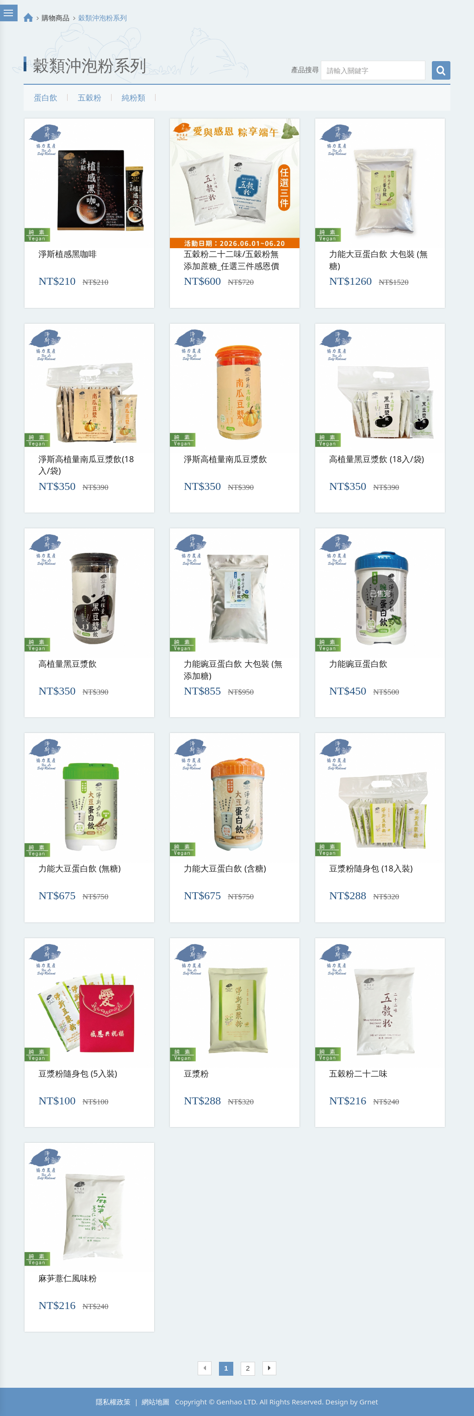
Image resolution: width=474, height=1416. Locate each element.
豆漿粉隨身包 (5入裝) (77, 1073)
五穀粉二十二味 (358, 1073)
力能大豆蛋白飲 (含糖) (225, 868)
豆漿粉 (196, 1073)
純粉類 (133, 97)
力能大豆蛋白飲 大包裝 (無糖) (378, 259)
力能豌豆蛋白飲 (358, 663)
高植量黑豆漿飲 (67, 663)
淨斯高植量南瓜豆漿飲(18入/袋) (86, 464)
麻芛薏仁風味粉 (67, 1278)
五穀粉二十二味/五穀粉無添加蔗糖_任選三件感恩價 (231, 259)
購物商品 (55, 17)
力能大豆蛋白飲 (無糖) (79, 868)
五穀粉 (89, 97)
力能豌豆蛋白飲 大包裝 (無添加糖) (233, 669)
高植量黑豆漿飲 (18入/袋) (376, 458)
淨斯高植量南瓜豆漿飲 (225, 458)
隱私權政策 (113, 1401)
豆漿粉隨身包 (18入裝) (370, 868)
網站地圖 (155, 1401)
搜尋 (441, 70)
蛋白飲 (45, 97)
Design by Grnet (351, 1401)
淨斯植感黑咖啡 (67, 253)
